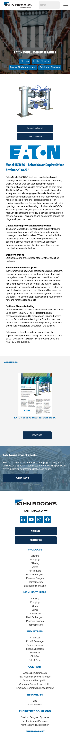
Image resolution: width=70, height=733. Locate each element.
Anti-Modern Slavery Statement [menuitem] (35, 677)
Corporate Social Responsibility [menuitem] (35, 684)
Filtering (25, 61)
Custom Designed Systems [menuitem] (35, 717)
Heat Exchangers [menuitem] (35, 575)
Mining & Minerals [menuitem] (35, 649)
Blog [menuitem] (35, 701)
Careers (35, 531)
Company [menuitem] (35, 667)
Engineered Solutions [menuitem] (35, 586)
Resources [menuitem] (35, 695)
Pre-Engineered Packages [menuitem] (35, 721)
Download (37, 435)
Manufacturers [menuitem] (34, 592)
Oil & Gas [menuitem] (34, 656)
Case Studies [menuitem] (35, 705)
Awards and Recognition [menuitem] (35, 681)
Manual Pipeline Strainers (22, 67)
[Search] (49, 5)
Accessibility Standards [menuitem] (35, 673)
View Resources (35, 137)
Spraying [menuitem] (34, 556)
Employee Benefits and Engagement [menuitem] (35, 688)
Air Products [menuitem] (35, 571)
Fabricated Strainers (50, 67)
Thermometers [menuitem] (35, 582)
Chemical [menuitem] (35, 638)
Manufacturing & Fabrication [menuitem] (35, 725)
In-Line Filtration (41, 61)
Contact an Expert (35, 128)
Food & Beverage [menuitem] (35, 641)
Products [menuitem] (35, 550)
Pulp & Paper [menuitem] (35, 660)
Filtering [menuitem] (35, 563)
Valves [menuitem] (35, 567)
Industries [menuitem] (35, 632)
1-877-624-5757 (39, 511)
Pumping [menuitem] (35, 560)
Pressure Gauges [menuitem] (35, 578)
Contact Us (36, 540)
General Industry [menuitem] (35, 645)
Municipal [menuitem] (35, 653)
